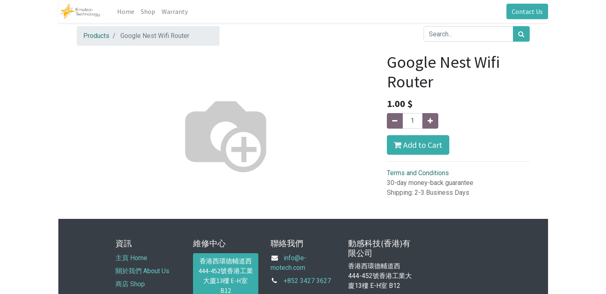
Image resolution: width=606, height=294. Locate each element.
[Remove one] (395, 121)
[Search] (521, 34)
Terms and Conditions (418, 173)
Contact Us (527, 11)
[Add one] (430, 121)
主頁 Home (131, 258)
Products (96, 36)
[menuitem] (126, 11)
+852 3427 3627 (307, 281)
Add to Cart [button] (418, 145)
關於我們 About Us (142, 271)
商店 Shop (130, 284)
